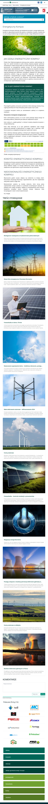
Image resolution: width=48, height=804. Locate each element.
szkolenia (8, 797)
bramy (7, 790)
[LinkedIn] (41, 2)
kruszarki (8, 757)
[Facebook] (38, 2)
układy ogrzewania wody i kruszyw (15, 770)
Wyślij (43, 694)
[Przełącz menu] (44, 2)
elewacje (8, 764)
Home (10, 5)
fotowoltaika (9, 784)
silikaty (7, 750)
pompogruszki (9, 777)
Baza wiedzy (16, 5)
